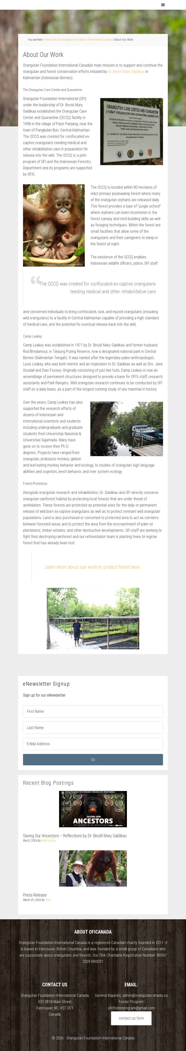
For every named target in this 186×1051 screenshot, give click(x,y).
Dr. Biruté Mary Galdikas (127, 71)
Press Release (35, 895)
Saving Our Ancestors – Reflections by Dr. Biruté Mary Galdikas (75, 835)
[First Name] (93, 711)
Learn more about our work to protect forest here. (93, 567)
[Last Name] (93, 727)
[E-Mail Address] (93, 744)
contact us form (131, 1018)
